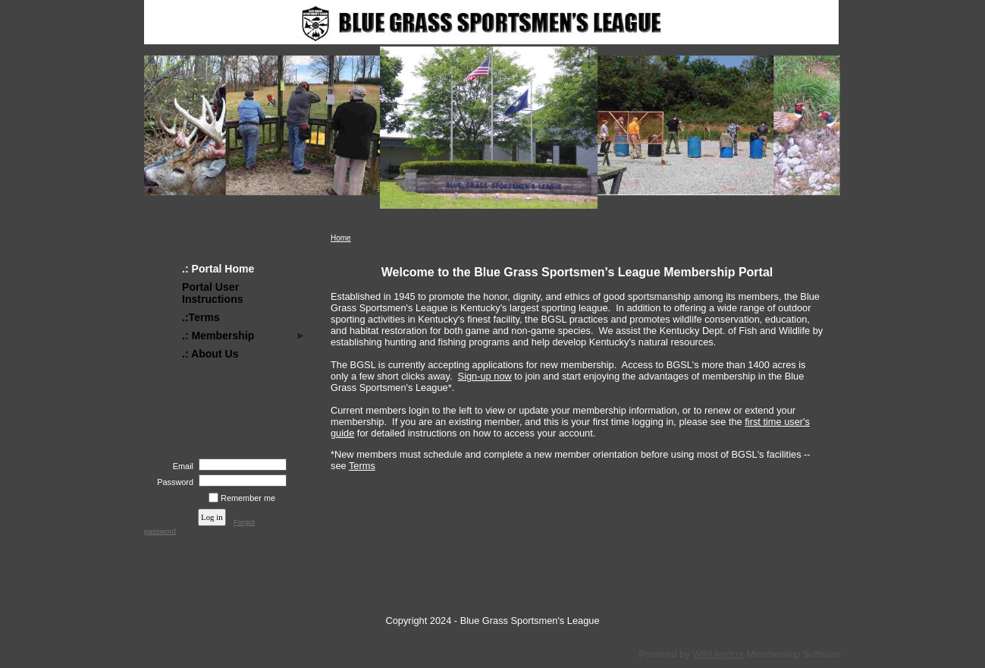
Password (172, 482)
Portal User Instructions (212, 293)
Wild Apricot (718, 654)
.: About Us (210, 354)
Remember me (248, 498)
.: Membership (218, 335)
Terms (362, 465)
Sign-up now (485, 376)
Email (180, 466)
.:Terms (201, 317)
